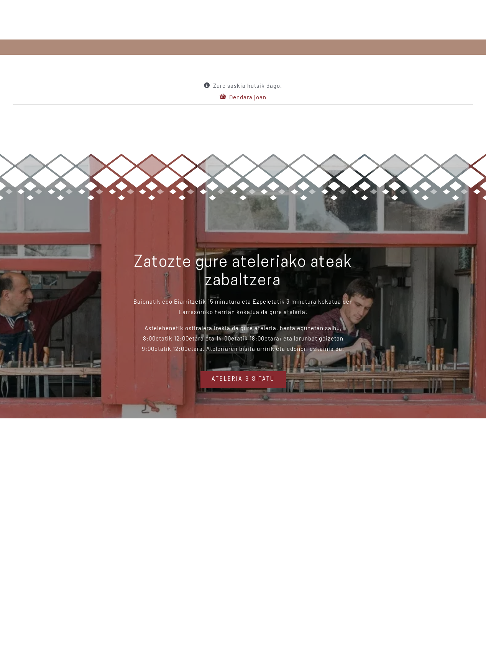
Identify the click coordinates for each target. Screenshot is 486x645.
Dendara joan (247, 97)
